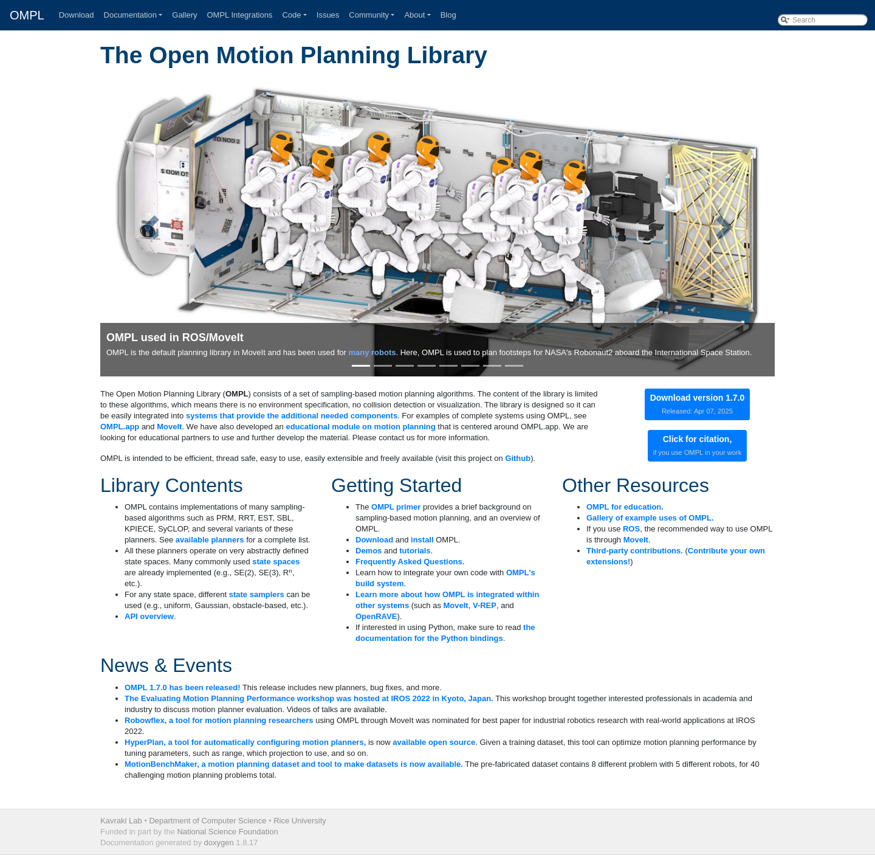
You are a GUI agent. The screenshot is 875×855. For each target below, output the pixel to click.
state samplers (256, 594)
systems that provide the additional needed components (291, 415)
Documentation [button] (130, 14)
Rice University (299, 820)
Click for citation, (697, 445)
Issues (328, 14)
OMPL (27, 15)
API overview (149, 616)
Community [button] (369, 14)
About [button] (414, 14)
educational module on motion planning (360, 426)
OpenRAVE (376, 616)
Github (517, 458)
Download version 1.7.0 (697, 404)
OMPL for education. (625, 506)
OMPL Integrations (239, 14)
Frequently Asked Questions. (409, 561)
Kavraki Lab (121, 820)
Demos (368, 550)
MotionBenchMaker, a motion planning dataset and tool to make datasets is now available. (294, 764)
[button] (151, 227)
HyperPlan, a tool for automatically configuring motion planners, (245, 742)
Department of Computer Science (207, 820)
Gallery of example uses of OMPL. (650, 517)
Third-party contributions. (634, 550)
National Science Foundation (227, 831)
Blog (448, 14)
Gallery (184, 14)
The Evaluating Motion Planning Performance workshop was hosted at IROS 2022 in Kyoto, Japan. (309, 698)
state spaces (276, 561)
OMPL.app (119, 426)
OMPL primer (395, 506)
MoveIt (169, 426)
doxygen (219, 842)
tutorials (414, 550)
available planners (210, 539)
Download (76, 14)
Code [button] (291, 14)
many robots (372, 352)
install (422, 539)
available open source (434, 742)
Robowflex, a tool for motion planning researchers (219, 720)
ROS (631, 528)
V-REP (484, 605)
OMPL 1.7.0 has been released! (183, 687)
